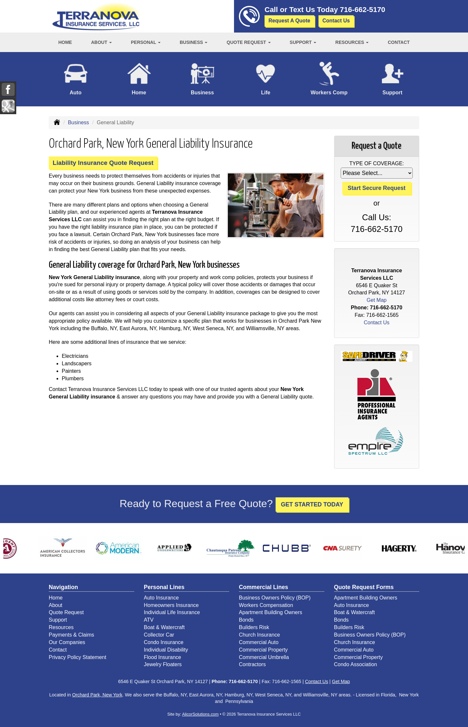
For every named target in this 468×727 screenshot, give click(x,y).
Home (65, 42)
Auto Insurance (161, 597)
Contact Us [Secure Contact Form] (376, 322)
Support (58, 620)
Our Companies (67, 642)
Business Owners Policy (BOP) (275, 597)
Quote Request (66, 612)
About (55, 605)
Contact (399, 42)
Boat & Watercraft (164, 627)
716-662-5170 (362, 10)
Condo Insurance (164, 642)
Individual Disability (166, 650)
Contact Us (336, 20)
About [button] (101, 42)
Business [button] (193, 42)
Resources (61, 627)
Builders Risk (254, 627)
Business (78, 122)
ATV (149, 620)
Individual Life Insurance (172, 612)
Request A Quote (289, 20)
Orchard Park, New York (97, 694)
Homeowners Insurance (171, 605)
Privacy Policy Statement (77, 657)
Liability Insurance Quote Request (103, 162)
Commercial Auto (259, 642)
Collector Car (159, 635)
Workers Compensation (266, 605)
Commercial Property (263, 650)
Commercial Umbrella (264, 657)
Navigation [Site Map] (63, 587)
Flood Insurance (162, 657)
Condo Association (355, 664)
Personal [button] (146, 42)
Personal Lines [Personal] (164, 587)
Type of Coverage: (376, 163)
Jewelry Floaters (163, 664)
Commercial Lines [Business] (263, 587)
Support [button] (303, 42)
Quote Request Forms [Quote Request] (364, 587)
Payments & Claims (71, 635)
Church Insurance (259, 635)
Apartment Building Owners (270, 612)
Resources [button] (352, 42)
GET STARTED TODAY (312, 504)
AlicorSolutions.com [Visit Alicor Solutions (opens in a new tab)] (200, 714)
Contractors (252, 664)
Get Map (376, 300)
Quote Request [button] (248, 42)
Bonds (246, 620)
